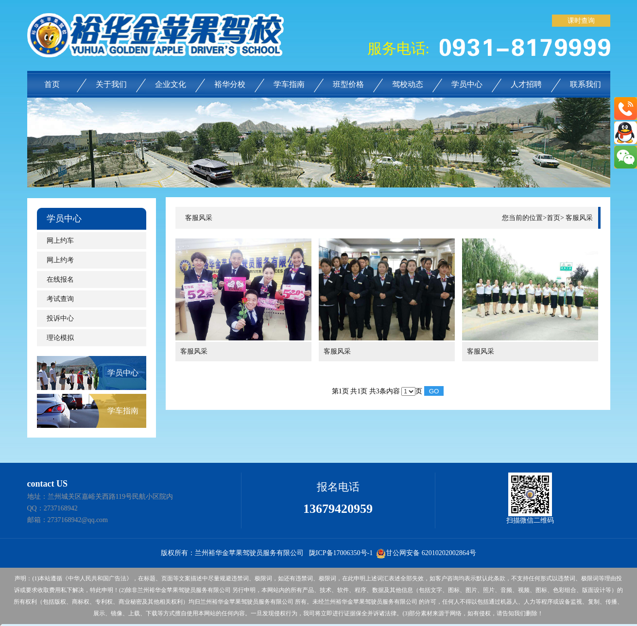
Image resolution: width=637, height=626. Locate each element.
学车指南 (289, 84)
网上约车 (60, 240)
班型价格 (348, 84)
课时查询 (581, 20)
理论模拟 (60, 337)
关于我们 (111, 84)
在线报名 (60, 279)
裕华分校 (229, 84)
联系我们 (585, 84)
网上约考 (60, 260)
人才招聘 (526, 84)
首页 (52, 84)
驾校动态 (407, 84)
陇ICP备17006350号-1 (341, 553)
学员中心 (466, 84)
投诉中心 (60, 318)
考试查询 (60, 299)
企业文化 (170, 84)
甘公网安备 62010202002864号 (426, 553)
